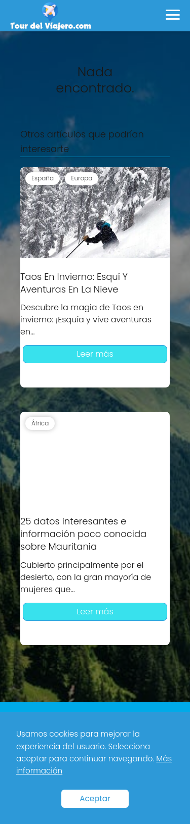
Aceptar (95, 798)
